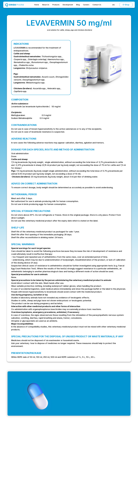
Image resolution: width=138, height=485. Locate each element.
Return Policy (112, 464)
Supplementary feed (92, 464)
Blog (78, 5)
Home (36, 5)
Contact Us (97, 5)
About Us (45, 5)
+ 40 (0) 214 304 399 (18, 460)
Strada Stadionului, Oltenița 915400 (23, 465)
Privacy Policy (112, 456)
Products (55, 5)
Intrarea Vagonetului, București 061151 (24, 456)
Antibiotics (88, 447)
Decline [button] (92, 477)
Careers (86, 5)
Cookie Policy (112, 460)
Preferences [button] (78, 476)
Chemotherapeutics (92, 451)
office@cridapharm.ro (18, 452)
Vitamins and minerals (93, 460)
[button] (113, 4)
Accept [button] (109, 477)
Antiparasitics (89, 456)
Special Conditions (114, 451)
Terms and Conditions (116, 447)
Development (68, 5)
